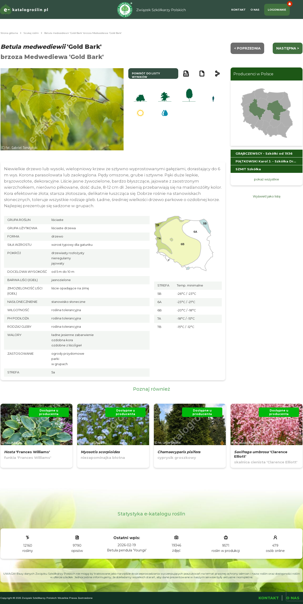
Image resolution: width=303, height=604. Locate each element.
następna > (287, 48)
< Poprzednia (247, 48)
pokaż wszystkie (266, 179)
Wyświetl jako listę (267, 196)
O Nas (254, 9)
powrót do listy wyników (146, 75)
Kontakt (238, 9)
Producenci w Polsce (253, 74)
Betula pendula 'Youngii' (127, 550)
